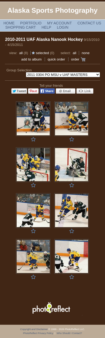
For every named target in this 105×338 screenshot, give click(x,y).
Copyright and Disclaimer (34, 329)
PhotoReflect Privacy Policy (38, 333)
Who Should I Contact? (69, 333)
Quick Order (56, 59)
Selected (42, 53)
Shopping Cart (20, 27)
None (86, 53)
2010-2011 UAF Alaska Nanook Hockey (44, 39)
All (20, 53)
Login (63, 27)
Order (75, 59)
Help (46, 27)
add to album (31, 59)
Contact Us (89, 23)
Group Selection (19, 70)
